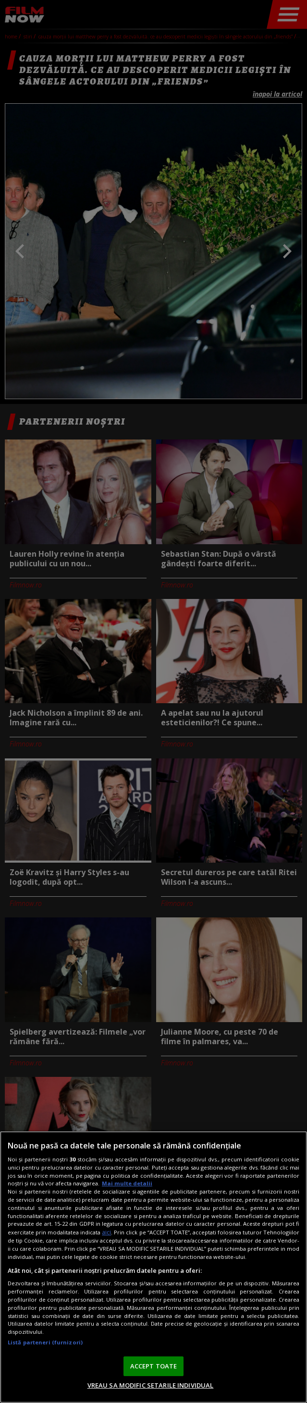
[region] (153, 1267)
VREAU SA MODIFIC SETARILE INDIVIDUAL (150, 1385)
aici (106, 1232)
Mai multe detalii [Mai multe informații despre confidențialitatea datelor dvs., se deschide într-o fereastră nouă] (127, 1183)
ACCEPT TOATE (153, 1366)
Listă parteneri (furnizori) (45, 1342)
